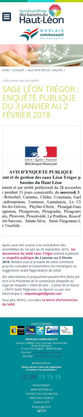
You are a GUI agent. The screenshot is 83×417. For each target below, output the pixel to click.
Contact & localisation (41, 393)
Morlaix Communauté (48, 356)
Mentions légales (41, 398)
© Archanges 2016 (41, 406)
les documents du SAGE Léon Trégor (38, 251)
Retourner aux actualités (20, 80)
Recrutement (41, 385)
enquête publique (20, 258)
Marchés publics (41, 389)
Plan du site (42, 402)
